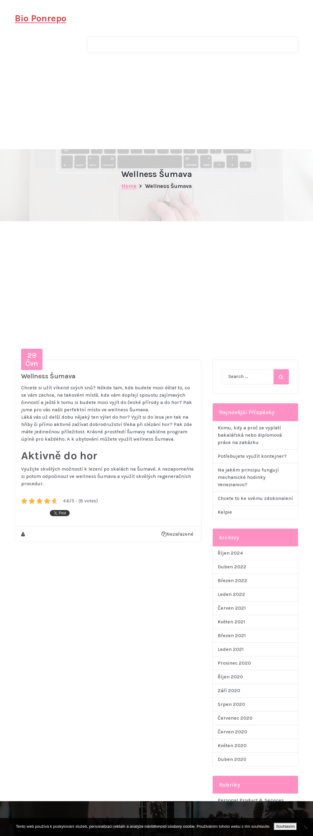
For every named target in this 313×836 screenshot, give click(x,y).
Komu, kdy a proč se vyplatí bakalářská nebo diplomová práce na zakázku (250, 597)
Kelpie (225, 674)
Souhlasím (285, 826)
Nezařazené (177, 696)
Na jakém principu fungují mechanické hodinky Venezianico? (248, 639)
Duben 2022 (232, 729)
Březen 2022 (232, 743)
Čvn (31, 521)
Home (129, 186)
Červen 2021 (232, 770)
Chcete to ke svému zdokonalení (255, 660)
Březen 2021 (232, 798)
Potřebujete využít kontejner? (252, 618)
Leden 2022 (231, 756)
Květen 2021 (231, 784)
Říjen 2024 (230, 715)
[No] (305, 827)
